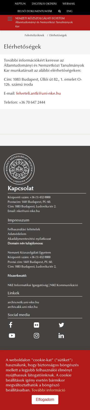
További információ (48, 390)
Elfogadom (45, 399)
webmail (69, 4)
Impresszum (18, 220)
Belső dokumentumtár (35, 11)
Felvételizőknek (35, 35)
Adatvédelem (17, 234)
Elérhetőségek (58, 35)
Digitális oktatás (44, 4)
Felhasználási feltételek (24, 229)
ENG (69, 11)
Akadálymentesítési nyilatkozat (29, 239)
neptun (20, 4)
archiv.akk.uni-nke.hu (23, 307)
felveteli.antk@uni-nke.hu (38, 94)
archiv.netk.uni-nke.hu (23, 302)
